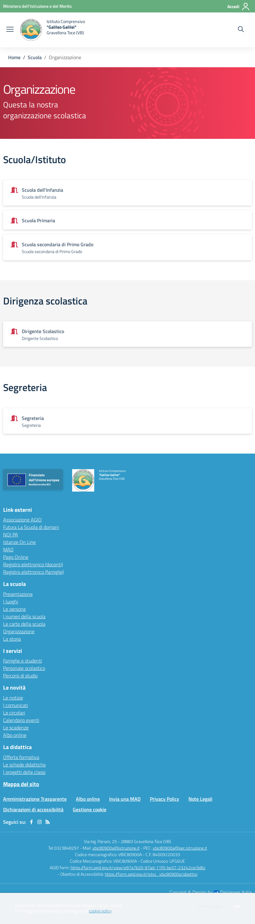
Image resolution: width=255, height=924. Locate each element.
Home (14, 57)
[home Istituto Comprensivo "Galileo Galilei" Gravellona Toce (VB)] (52, 30)
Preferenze (210, 906)
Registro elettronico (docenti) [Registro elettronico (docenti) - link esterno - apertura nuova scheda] (33, 564)
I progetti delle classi (24, 772)
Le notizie (13, 697)
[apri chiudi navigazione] (10, 30)
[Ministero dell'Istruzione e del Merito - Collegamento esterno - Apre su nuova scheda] (37, 6)
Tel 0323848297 (63, 848)
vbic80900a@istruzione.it (116, 848)
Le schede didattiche (24, 764)
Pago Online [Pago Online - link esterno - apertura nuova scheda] (15, 557)
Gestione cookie (89, 809)
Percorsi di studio (20, 675)
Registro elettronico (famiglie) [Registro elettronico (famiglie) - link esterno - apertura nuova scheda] (33, 572)
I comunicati (15, 705)
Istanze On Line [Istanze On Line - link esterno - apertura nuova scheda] (19, 542)
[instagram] (39, 822)
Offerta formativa (21, 757)
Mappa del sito (21, 784)
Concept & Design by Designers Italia (210, 892)
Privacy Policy (164, 799)
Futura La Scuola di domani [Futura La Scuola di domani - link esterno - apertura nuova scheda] (31, 527)
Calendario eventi (21, 720)
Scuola (35, 57)
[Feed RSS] (47, 822)
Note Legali (200, 799)
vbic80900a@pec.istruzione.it (180, 848)
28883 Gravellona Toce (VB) (146, 841)
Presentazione (18, 594)
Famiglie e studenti (22, 660)
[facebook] (31, 822)
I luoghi (10, 601)
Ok (237, 906)
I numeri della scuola (24, 616)
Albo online (14, 735)
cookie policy (100, 911)
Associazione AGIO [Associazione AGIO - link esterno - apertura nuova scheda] (22, 519)
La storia (12, 639)
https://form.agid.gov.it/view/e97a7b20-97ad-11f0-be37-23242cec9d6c (138, 867)
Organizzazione (19, 631)
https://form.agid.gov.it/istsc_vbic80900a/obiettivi (151, 874)
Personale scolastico (24, 668)
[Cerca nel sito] (241, 30)
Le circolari (14, 712)
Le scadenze (16, 727)
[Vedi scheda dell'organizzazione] (127, 192)
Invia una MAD (125, 799)
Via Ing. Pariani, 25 (100, 841)
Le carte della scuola (24, 624)
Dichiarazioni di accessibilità (33, 809)
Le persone (14, 609)
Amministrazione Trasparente (35, 799)
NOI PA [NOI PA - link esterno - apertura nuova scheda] (10, 534)
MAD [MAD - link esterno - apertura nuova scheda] (8, 549)
